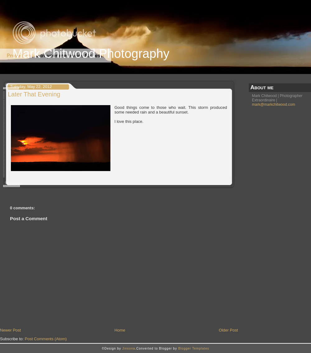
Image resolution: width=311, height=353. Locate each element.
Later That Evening (34, 94)
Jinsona (128, 348)
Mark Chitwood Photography (90, 53)
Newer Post (10, 330)
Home (119, 330)
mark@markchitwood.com (273, 104)
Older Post (228, 330)
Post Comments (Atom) (46, 339)
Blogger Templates (193, 348)
